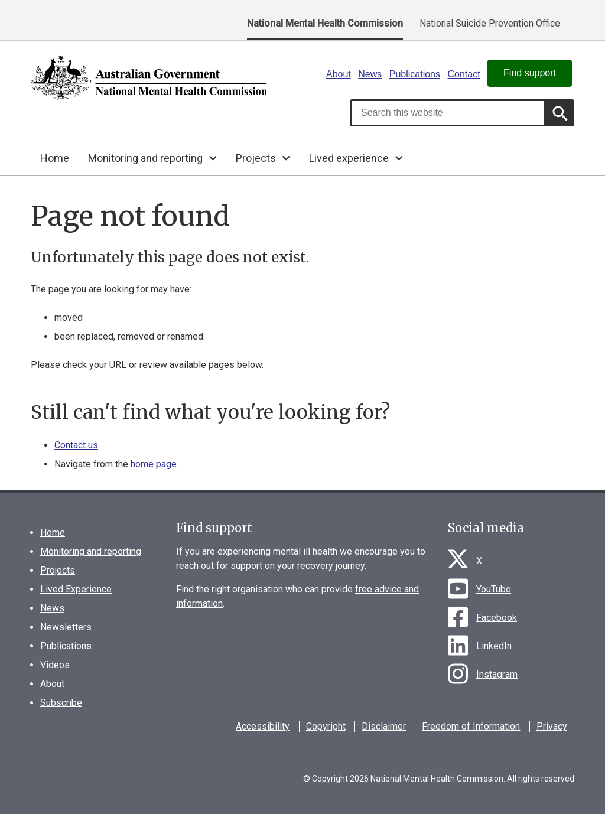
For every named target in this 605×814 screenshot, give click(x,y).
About (338, 74)
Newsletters (66, 627)
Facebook (496, 617)
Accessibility (263, 726)
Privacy (551, 726)
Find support (529, 73)
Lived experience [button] (349, 158)
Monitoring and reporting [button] (145, 158)
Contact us (76, 445)
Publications (414, 74)
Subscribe (61, 702)
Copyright (326, 726)
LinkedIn (494, 646)
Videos (55, 664)
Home (54, 158)
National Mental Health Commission (325, 23)
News (370, 74)
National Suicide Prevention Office (489, 23)
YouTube (493, 589)
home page (154, 464)
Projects (57, 570)
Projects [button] (256, 158)
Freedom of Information (471, 726)
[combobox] (448, 112)
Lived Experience (76, 589)
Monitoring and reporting (90, 551)
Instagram (497, 674)
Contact (463, 74)
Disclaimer (384, 726)
